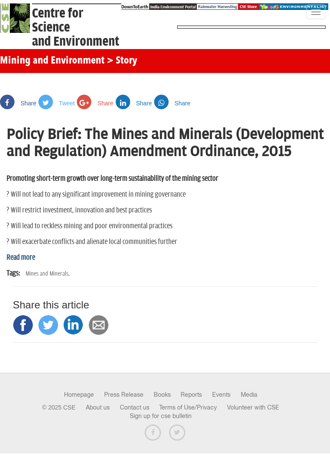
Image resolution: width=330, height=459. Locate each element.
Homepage (79, 394)
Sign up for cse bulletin (161, 416)
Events (221, 394)
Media (249, 394)
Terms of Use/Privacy (188, 407)
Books (162, 394)
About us (98, 407)
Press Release (123, 394)
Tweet (56, 103)
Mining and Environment (52, 61)
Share (18, 103)
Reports (191, 394)
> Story (122, 61)
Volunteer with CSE (253, 407)
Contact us (134, 407)
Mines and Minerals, (48, 273)
